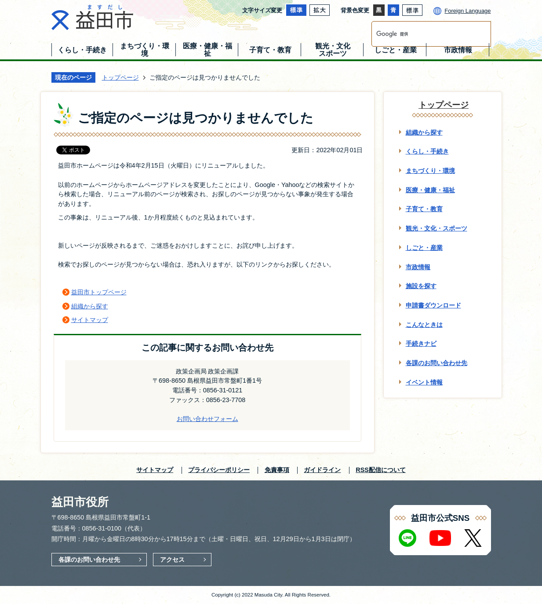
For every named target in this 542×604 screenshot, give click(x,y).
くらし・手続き (427, 151)
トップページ (120, 77)
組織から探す (89, 306)
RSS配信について (381, 469)
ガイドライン (322, 469)
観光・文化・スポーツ (436, 228)
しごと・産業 (424, 247)
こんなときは (424, 324)
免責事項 (277, 469)
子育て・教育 (424, 208)
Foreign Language (467, 10)
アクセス (172, 559)
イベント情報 (424, 382)
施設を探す (421, 285)
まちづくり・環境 (430, 170)
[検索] (422, 33)
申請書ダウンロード (433, 305)
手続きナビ (421, 343)
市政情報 (418, 267)
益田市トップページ (99, 292)
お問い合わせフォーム (207, 418)
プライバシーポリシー (219, 469)
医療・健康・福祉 (430, 190)
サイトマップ (89, 319)
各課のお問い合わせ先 (436, 362)
